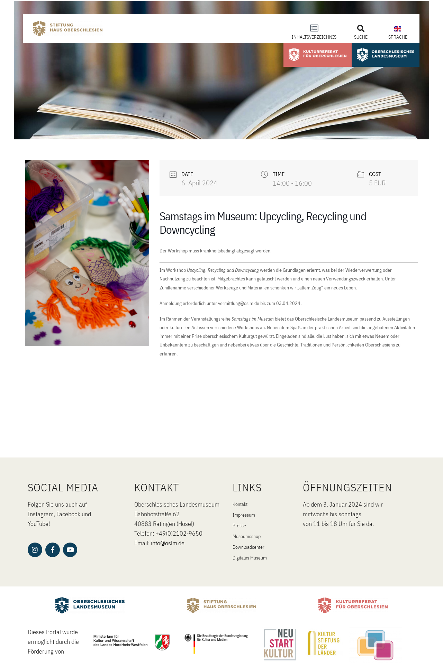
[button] (361, 29)
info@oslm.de (167, 543)
